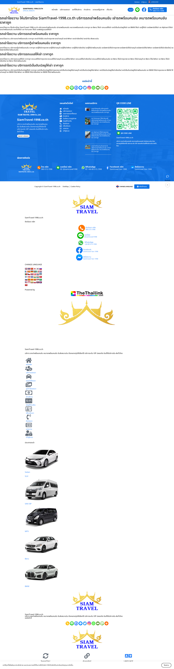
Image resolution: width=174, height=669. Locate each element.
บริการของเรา (65, 9)
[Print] (106, 88)
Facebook (87, 249)
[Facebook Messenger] (80, 88)
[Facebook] (76, 88)
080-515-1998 (158, 11)
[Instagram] (89, 88)
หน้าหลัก (55, 9)
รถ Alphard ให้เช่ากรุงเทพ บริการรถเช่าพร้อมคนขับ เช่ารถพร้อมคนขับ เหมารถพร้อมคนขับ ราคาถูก (101, 135)
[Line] (72, 88)
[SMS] (102, 88)
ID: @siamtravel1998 (68, 169)
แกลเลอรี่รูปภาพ (98, 9)
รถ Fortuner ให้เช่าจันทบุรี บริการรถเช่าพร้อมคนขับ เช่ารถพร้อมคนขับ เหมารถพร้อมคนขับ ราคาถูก (101, 121)
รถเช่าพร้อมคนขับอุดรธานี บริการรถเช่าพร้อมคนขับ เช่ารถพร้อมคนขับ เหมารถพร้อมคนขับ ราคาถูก (101, 149)
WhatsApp (90, 166)
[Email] (98, 88)
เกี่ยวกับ (109, 9)
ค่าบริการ (87, 9)
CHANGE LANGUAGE (126, 187)
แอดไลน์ (87, 235)
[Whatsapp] (93, 88)
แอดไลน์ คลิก (66, 166)
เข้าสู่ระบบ (144, 2)
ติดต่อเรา (137, 2)
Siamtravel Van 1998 (118, 169)
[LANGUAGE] (128, 656)
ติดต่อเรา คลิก (158, 8)
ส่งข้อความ (139, 166)
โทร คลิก (44, 166)
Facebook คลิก (117, 166)
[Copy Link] (67, 88)
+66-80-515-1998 (91, 244)
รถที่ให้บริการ (77, 9)
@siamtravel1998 (90, 237)
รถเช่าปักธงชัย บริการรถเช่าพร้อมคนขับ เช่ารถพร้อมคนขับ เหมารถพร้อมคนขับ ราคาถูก (101, 110)
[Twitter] (85, 88)
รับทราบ (164, 665)
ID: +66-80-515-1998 (93, 169)
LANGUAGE (154, 2)
